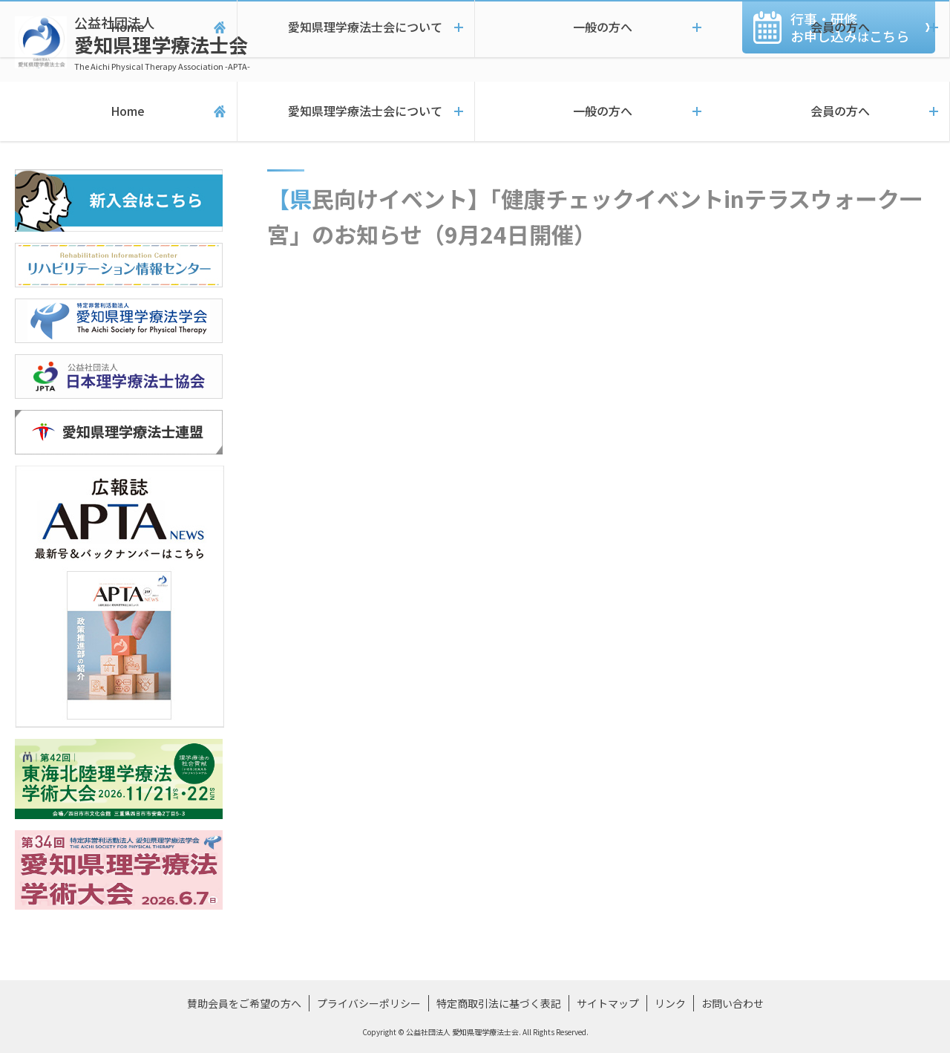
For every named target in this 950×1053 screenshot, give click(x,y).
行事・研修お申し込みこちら (849, 27)
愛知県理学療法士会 (162, 43)
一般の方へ (593, 111)
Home (118, 111)
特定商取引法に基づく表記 (498, 1003)
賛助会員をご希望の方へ (244, 1003)
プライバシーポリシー (369, 1003)
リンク (670, 1003)
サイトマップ (608, 1003)
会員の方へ (831, 111)
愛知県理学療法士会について (355, 111)
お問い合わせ (732, 1003)
